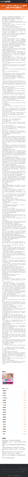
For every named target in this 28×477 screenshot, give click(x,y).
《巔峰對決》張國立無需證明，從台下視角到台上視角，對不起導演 (13, 447)
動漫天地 (14, 414)
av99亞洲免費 (13, 471)
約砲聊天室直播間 (11, 469)
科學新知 (14, 412)
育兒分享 (14, 424)
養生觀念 (14, 426)
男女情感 (14, 402)
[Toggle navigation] (26, 1)
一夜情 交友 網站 (22, 471)
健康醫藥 (14, 429)
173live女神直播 (17, 469)
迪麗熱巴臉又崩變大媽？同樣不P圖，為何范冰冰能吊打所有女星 (12, 451)
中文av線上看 (23, 470)
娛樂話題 (14, 419)
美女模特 (14, 393)
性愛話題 (14, 400)
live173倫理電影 (12, 475)
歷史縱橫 (14, 410)
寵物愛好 (14, 422)
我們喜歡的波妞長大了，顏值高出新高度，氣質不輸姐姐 (11, 440)
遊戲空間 (14, 417)
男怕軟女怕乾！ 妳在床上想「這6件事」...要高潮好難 (10, 453)
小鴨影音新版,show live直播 (5, 469)
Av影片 (14, 434)
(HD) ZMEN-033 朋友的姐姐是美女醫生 (8, 457)
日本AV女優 (14, 398)
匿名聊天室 (8, 471)
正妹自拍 (14, 395)
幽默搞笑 (14, 407)
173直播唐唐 (17, 471)
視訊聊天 (14, 431)
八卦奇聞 (14, 405)
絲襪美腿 (14, 390)
